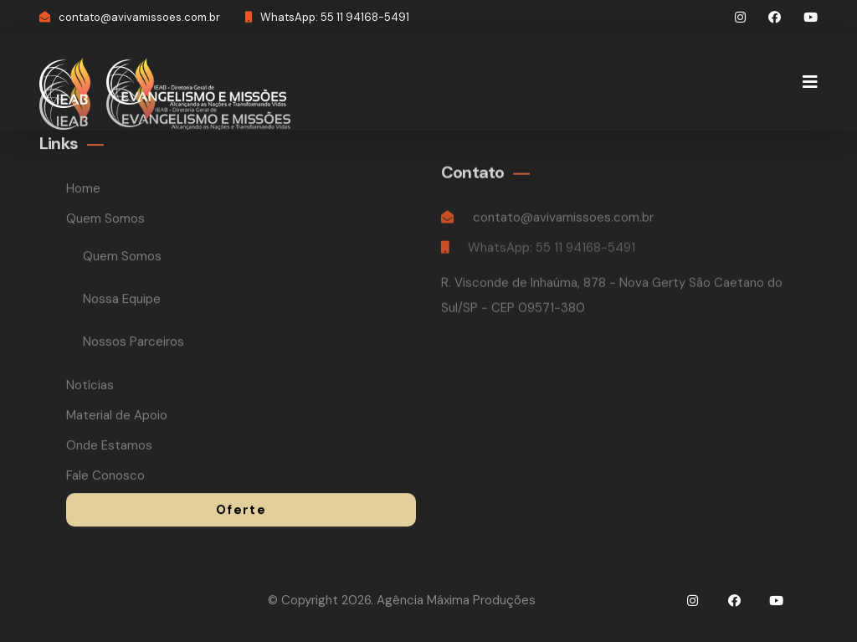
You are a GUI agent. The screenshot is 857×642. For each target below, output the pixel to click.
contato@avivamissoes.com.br (139, 17)
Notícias (90, 386)
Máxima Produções (481, 600)
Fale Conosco (105, 477)
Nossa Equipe (122, 300)
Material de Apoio (116, 416)
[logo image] (64, 81)
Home (83, 190)
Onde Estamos (109, 447)
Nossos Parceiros (133, 343)
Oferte (241, 511)
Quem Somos (107, 220)
